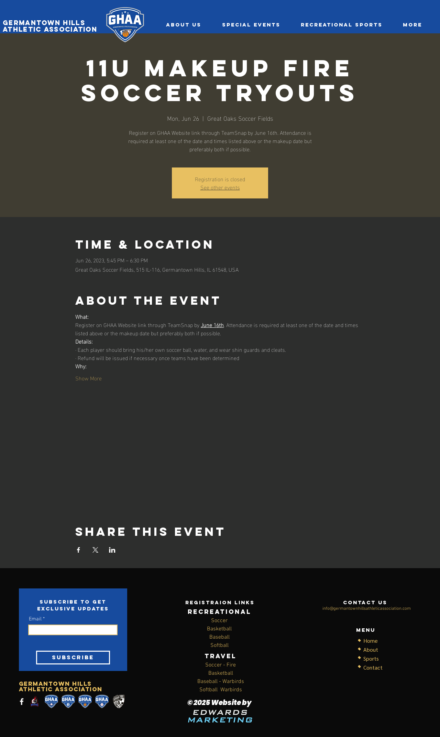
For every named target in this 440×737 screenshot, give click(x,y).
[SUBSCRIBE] (73, 657)
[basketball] (85, 701)
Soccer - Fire (220, 665)
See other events (220, 187)
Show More (88, 378)
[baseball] (102, 701)
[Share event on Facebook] (78, 550)
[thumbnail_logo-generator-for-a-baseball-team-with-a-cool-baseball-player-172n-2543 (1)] (34, 701)
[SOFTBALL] (51, 701)
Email (35, 619)
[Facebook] (21, 701)
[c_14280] (118, 701)
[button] (341, 24)
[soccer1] (68, 701)
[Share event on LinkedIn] (112, 550)
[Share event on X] (95, 550)
